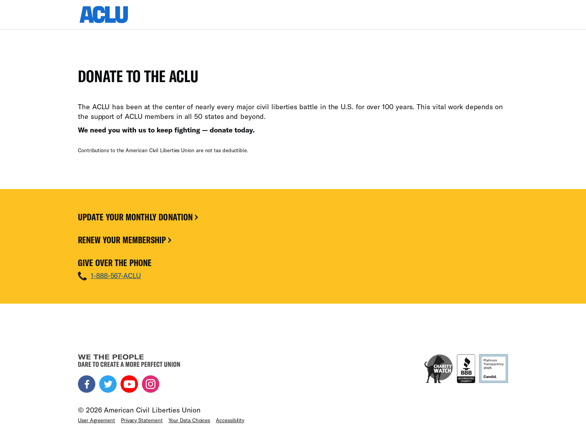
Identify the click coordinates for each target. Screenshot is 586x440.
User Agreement (96, 420)
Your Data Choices (189, 420)
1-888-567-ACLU (116, 275)
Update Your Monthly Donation (139, 217)
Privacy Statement (142, 420)
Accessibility (230, 420)
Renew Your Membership (125, 240)
